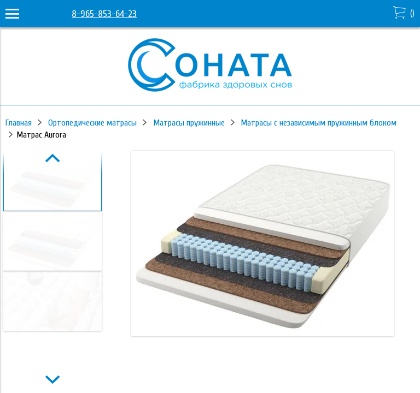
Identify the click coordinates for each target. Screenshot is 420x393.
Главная (18, 123)
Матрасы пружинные (189, 123)
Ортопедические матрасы (92, 123)
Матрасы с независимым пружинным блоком (318, 123)
